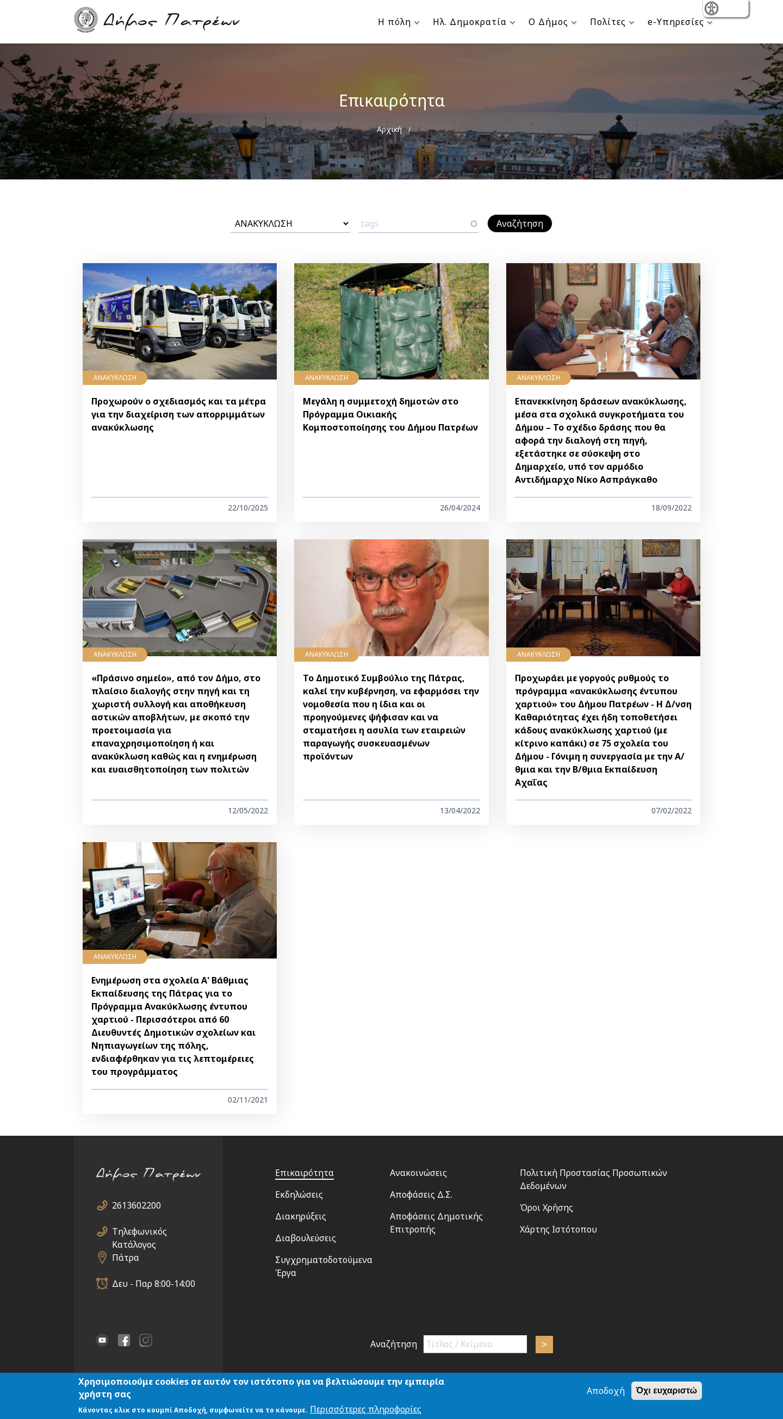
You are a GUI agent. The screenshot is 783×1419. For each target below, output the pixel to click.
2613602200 (136, 1205)
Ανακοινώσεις (418, 1173)
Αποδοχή (606, 1391)
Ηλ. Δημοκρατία (470, 22)
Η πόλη (394, 22)
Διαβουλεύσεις (305, 1238)
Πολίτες (608, 22)
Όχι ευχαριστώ (666, 1391)
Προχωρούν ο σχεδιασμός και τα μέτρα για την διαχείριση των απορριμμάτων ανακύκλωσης (178, 414)
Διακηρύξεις (300, 1216)
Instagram (145, 1340)
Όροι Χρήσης (546, 1207)
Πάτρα (125, 1258)
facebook (123, 1340)
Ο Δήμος (548, 22)
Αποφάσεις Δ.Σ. (421, 1194)
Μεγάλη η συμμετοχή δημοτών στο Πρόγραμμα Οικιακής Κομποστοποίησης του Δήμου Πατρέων (390, 414)
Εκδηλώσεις (299, 1194)
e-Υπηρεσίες (676, 22)
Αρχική (389, 129)
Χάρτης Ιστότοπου (558, 1229)
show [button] (712, 9)
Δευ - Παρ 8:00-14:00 (153, 1284)
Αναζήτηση (393, 1344)
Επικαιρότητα (304, 1173)
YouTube (102, 1340)
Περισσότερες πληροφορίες (365, 1410)
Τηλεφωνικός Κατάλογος (139, 1231)
